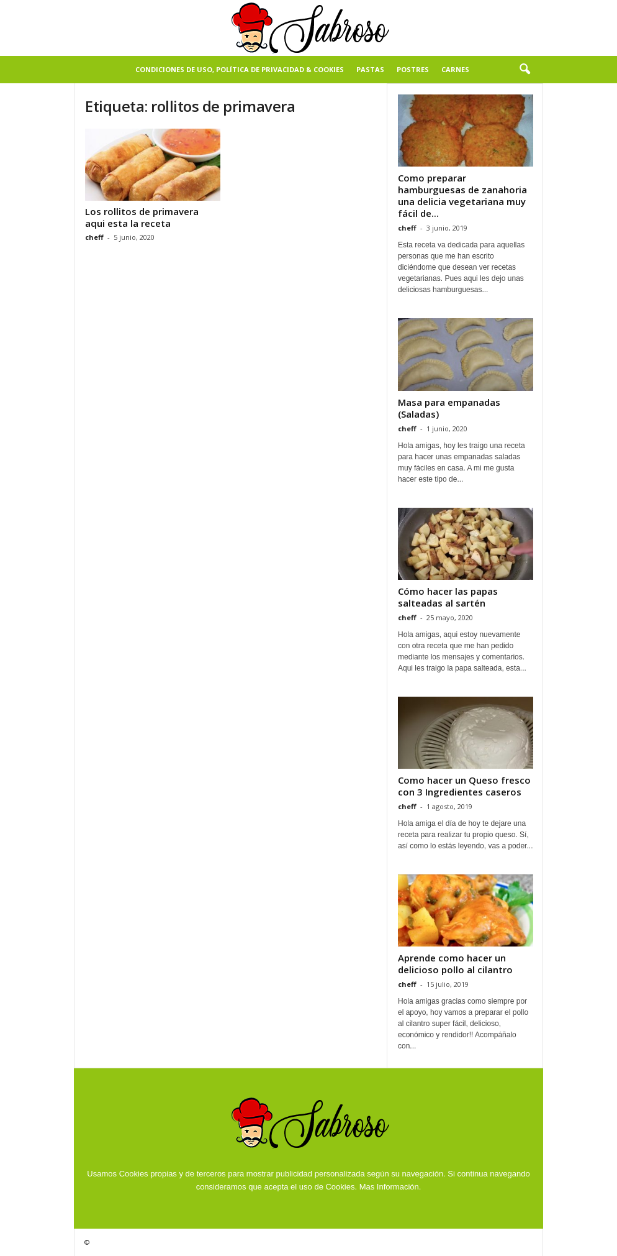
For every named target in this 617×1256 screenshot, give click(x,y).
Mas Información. (390, 1186)
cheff (94, 237)
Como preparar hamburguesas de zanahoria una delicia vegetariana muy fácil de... (462, 195)
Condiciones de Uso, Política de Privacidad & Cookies (239, 69)
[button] (524, 69)
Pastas (370, 69)
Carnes (455, 69)
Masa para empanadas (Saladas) (449, 408)
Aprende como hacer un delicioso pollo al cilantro (455, 963)
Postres (413, 69)
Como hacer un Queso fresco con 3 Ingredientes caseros (464, 786)
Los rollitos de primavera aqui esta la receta (142, 217)
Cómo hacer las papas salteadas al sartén (448, 597)
